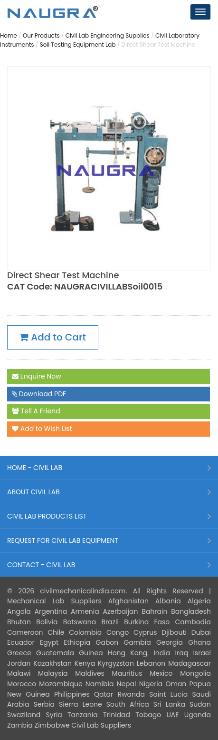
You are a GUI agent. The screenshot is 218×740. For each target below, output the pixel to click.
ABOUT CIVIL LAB (33, 492)
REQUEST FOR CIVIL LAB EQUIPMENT (62, 540)
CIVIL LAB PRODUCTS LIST (46, 516)
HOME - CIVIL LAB (34, 467)
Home (8, 35)
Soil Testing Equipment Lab (78, 44)
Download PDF (39, 394)
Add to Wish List (42, 429)
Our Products (41, 35)
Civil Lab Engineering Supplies (108, 35)
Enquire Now (36, 376)
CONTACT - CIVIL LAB (41, 565)
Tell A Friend (36, 411)
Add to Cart (52, 337)
